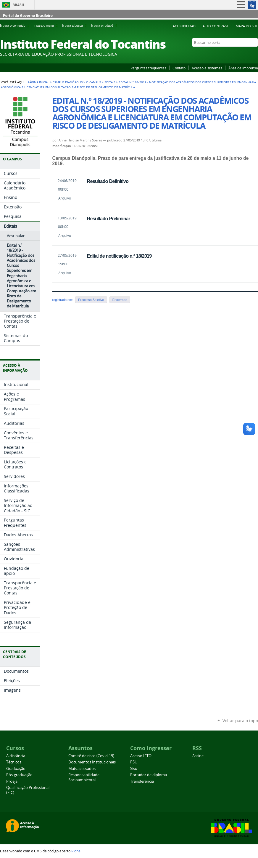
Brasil (18, 4)
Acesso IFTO (140, 755)
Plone (75, 851)
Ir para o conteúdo (15, 25)
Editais (109, 82)
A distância (15, 755)
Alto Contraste (216, 26)
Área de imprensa (243, 68)
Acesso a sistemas (207, 68)
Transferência (142, 781)
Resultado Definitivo (108, 181)
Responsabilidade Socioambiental (83, 777)
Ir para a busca (75, 25)
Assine (198, 755)
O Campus (93, 82)
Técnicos (13, 762)
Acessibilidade (185, 26)
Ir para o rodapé (104, 25)
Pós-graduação (19, 774)
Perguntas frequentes (148, 68)
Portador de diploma (148, 774)
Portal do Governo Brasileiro (28, 15)
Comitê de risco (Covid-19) (91, 755)
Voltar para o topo (240, 720)
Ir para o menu (46, 25)
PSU (133, 762)
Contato (179, 68)
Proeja (11, 781)
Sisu (133, 768)
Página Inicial (38, 82)
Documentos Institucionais (92, 762)
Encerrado (119, 300)
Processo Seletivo (91, 300)
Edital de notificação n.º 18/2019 (119, 256)
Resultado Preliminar (108, 218)
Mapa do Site (247, 26)
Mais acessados (82, 768)
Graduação (15, 768)
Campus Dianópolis (68, 82)
